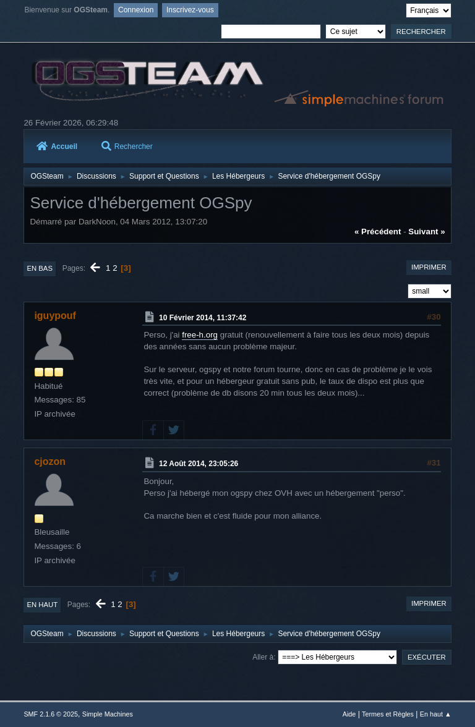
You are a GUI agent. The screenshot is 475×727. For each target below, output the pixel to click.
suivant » (426, 231)
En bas (40, 268)
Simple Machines (107, 714)
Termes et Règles (388, 714)
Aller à (262, 657)
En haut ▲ (435, 714)
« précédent (377, 231)
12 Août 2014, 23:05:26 (198, 463)
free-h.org (200, 334)
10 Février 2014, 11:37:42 (202, 317)
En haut (42, 604)
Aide (349, 714)
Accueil (56, 146)
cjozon (50, 461)
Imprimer (429, 267)
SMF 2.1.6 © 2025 (51, 714)
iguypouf (54, 315)
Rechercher (127, 146)
